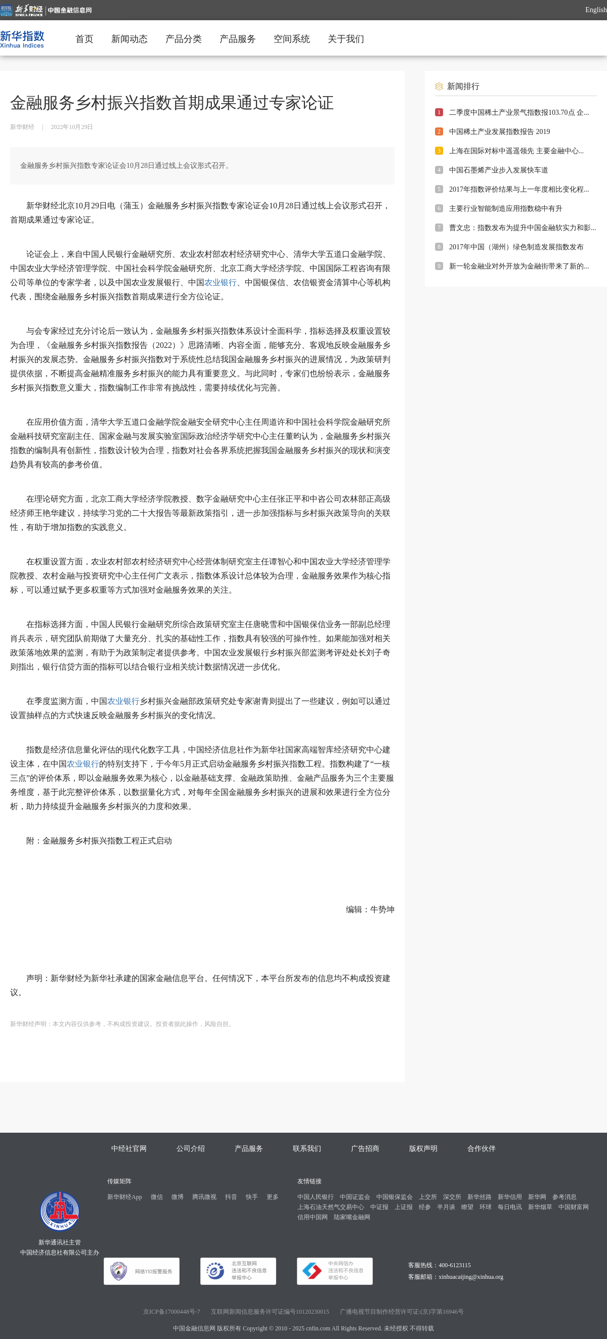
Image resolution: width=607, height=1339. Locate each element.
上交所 (428, 1196)
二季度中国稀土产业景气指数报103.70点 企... (519, 112)
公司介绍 (191, 1148)
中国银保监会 (394, 1196)
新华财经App (124, 1196)
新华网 (537, 1196)
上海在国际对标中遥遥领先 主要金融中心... (516, 151)
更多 (273, 1196)
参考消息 (564, 1196)
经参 (425, 1207)
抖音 (231, 1196)
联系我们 (307, 1148)
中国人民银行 (315, 1196)
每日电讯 (510, 1207)
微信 (157, 1196)
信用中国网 (312, 1217)
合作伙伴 (481, 1148)
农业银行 (220, 282)
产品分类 (183, 39)
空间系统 (292, 39)
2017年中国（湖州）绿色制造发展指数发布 (516, 247)
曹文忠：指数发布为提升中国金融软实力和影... (522, 228)
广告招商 (365, 1148)
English (596, 10)
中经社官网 (129, 1148)
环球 (486, 1207)
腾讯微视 (204, 1196)
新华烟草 (540, 1207)
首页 (84, 39)
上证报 (404, 1207)
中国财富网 (573, 1207)
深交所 (452, 1196)
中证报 (379, 1207)
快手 (252, 1196)
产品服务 (238, 39)
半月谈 (446, 1207)
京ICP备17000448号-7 (171, 1311)
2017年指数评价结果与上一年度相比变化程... (519, 189)
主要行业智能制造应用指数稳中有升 (505, 208)
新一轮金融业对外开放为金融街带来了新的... (519, 266)
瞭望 (467, 1207)
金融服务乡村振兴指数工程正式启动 (107, 840)
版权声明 (423, 1148)
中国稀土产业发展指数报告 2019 (499, 132)
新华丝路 (479, 1196)
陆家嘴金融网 (352, 1217)
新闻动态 (129, 39)
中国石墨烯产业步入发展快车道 (498, 170)
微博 (177, 1196)
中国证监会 (355, 1196)
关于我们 (346, 39)
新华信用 (510, 1196)
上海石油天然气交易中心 (330, 1207)
